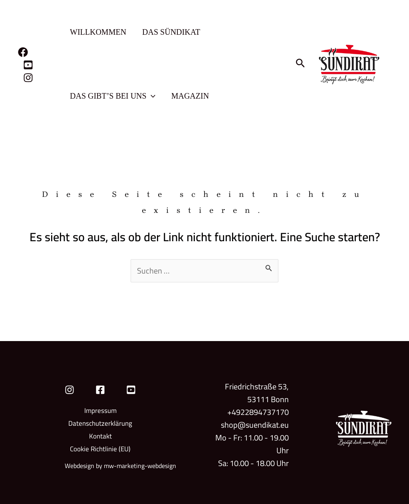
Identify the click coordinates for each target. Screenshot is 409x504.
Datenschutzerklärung (100, 423)
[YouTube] (28, 65)
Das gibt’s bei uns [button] (112, 96)
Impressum (100, 410)
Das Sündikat (171, 32)
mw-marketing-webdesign (140, 466)
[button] (151, 96)
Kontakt (100, 436)
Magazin (190, 95)
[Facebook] (23, 52)
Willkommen (98, 32)
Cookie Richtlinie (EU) (100, 448)
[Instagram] (28, 78)
